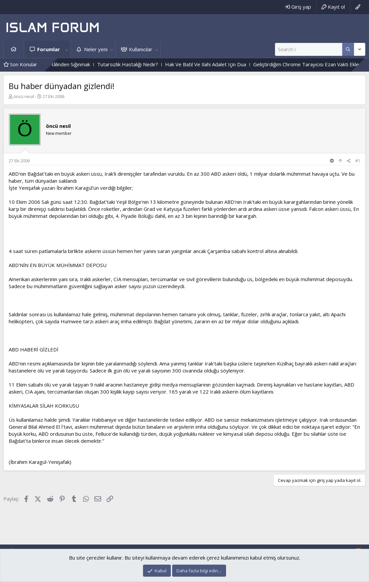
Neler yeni (95, 49)
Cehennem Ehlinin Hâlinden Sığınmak (62, 64)
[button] (66, 49)
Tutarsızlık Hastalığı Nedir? (140, 64)
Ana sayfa (14, 49)
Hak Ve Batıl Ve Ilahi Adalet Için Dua (218, 64)
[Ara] (308, 49)
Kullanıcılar (140, 49)
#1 (357, 161)
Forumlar (48, 49)
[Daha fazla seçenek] (348, 49)
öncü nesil (23, 96)
